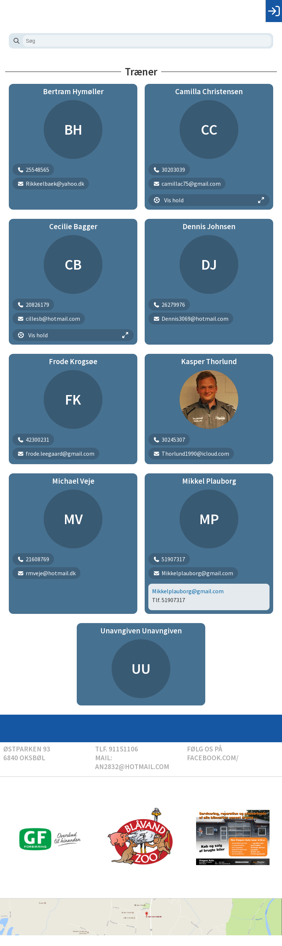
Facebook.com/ (213, 757)
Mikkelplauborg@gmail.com (188, 591)
